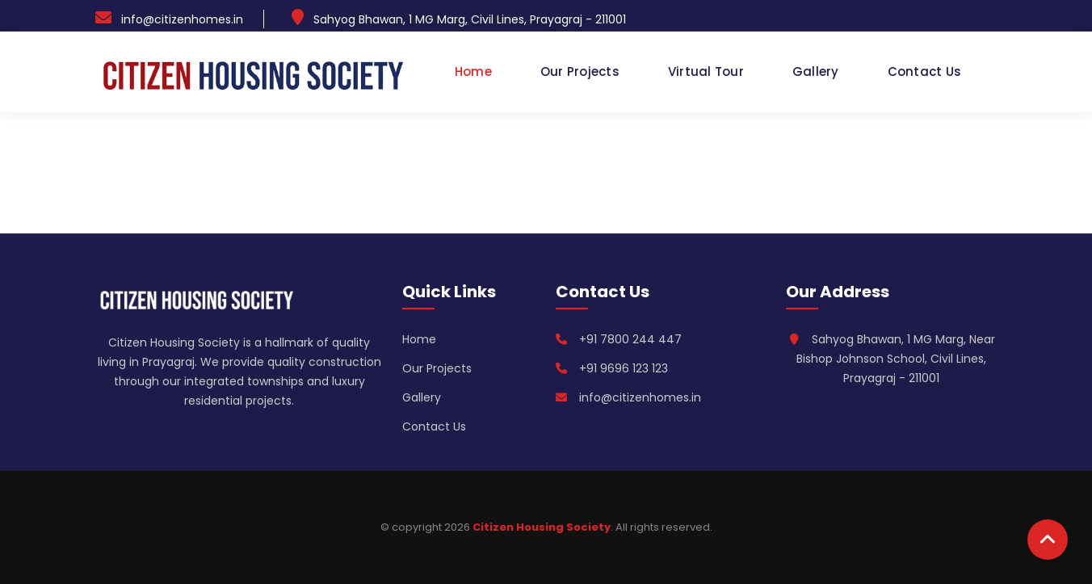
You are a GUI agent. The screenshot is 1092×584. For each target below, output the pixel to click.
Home (473, 71)
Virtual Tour (706, 71)
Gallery (815, 71)
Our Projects (580, 71)
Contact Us (925, 71)
